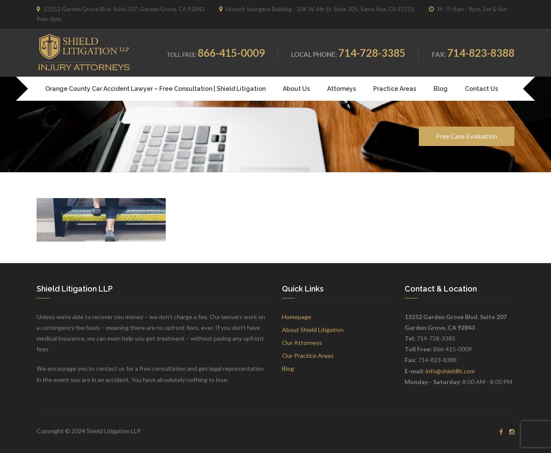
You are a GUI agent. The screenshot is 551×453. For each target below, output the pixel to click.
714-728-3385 (372, 53)
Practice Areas (394, 88)
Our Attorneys (302, 342)
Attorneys (341, 88)
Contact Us (481, 88)
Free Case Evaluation (466, 136)
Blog (440, 88)
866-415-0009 (231, 53)
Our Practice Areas (308, 355)
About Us (296, 88)
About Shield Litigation (313, 329)
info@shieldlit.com (450, 371)
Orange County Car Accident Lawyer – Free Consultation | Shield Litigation (155, 88)
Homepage (296, 316)
